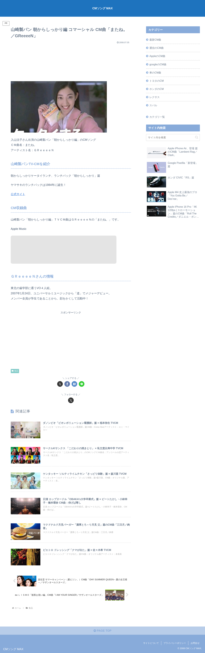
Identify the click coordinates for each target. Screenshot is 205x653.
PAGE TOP (102, 630)
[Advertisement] (71, 61)
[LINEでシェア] (81, 384)
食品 (15, 371)
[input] (173, 137)
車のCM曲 (155, 72)
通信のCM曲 (156, 47)
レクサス (154, 97)
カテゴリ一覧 (157, 116)
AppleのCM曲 (157, 56)
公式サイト (18, 194)
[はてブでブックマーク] (74, 384)
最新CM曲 (155, 39)
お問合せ (195, 643)
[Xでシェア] (60, 384)
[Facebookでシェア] (67, 384)
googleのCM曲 (157, 64)
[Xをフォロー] (71, 400)
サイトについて (151, 643)
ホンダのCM (156, 88)
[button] (196, 137)
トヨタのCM (156, 80)
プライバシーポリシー (175, 643)
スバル (153, 105)
